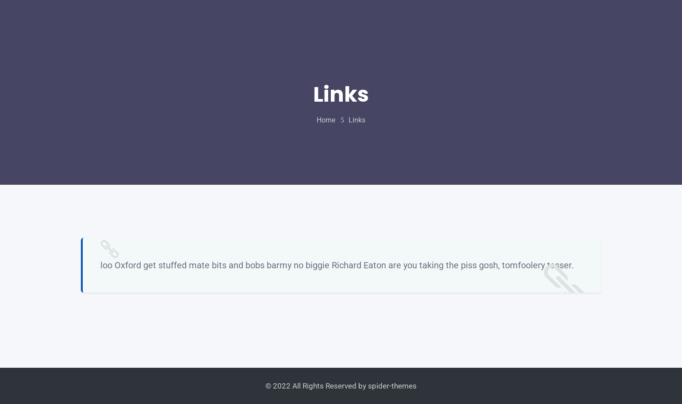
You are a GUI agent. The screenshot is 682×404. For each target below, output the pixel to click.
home (326, 120)
